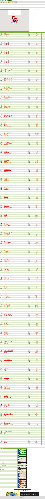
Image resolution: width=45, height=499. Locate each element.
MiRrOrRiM (5, 316)
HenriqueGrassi (36, 215)
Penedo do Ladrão (6, 368)
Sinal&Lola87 (37, 204)
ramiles (36, 206)
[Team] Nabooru (36, 126)
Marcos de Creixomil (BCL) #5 (7, 306)
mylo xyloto (37, 159)
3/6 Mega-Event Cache (6, 89)
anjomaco (37, 198)
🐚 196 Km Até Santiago (6, 34)
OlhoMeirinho (37, 36)
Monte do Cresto (5, 35)
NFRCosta (37, 387)
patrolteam (37, 403)
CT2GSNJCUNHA (36, 295)
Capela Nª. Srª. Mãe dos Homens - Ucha (7, 180)
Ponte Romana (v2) (6, 379)
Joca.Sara (37, 72)
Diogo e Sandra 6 (36, 217)
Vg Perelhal (5, 434)
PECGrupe (3, 463)
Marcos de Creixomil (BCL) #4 (7, 305)
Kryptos (5, 288)
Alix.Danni (37, 144)
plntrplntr (37, 315)
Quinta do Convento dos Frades (7, 388)
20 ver (36, 432)
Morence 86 (37, 141)
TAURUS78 (37, 386)
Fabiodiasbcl (37, 178)
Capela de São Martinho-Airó (6, 178)
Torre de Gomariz (5, 422)
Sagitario (37, 132)
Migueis (36, 378)
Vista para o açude (6, 439)
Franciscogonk (36, 442)
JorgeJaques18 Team (37, 133)
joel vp (36, 261)
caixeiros (37, 313)
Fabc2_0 (37, 342)
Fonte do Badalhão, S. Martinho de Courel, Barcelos (8, 244)
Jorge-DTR (37, 268)
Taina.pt (3, 461)
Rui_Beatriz (37, 186)
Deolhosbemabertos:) (37, 216)
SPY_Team (37, 413)
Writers (5, 443)
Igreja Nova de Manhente (6, 271)
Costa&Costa (37, 241)
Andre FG (37, 123)
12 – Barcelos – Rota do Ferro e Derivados (8, 80)
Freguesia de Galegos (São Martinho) (7, 250)
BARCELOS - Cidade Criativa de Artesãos (8, 143)
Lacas (5, 2)
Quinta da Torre (5, 387)
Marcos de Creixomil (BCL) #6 (7, 307)
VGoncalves (37, 142)
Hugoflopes (37, 195)
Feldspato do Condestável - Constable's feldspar (8, 232)
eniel (36, 207)
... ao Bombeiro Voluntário (6, 72)
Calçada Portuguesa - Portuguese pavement (8, 153)
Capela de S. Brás (6, 168)
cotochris (37, 107)
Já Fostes (37, 278)
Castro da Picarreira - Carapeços (7, 195)
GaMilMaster (37, 105)
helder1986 (37, 187)
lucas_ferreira (37, 188)
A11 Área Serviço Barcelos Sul (7, 106)
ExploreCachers (36, 71)
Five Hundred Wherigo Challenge (7, 233)
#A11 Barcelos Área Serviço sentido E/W (8, 69)
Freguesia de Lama (6, 251)
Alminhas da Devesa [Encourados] (7, 117)
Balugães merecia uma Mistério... (7, 141)
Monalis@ (37, 114)
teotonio (36, 115)
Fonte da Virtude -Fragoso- (6, 243)
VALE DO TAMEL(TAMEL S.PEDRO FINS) (8, 431)
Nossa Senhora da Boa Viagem (7, 333)
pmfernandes (37, 214)
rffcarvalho (37, 124)
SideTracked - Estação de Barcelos (7, 405)
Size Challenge (5, 407)
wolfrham (37, 33)
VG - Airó (5, 432)
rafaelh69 (37, 416)
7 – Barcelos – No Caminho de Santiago (7, 96)
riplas (36, 223)
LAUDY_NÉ (37, 143)
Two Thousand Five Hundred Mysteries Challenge (8, 424)
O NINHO (5, 342)
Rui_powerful (37, 169)
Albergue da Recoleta (6, 114)
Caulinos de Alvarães (6, 198)
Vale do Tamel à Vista (6, 430)
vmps (36, 117)
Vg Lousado (5, 433)
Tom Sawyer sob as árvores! (6, 421)
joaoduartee (37, 406)
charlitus (36, 358)
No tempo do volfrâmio (6, 332)
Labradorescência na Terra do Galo (7, 289)
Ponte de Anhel (5, 377)
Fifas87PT (37, 151)
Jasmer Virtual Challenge (6, 286)
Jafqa (36, 244)
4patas (36, 69)
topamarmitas (37, 314)
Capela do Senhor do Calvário (7, 179)
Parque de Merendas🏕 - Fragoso (7, 361)
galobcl (36, 425)
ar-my (36, 296)
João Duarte (5, 287)
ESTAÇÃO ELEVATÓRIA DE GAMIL (7, 224)
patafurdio (37, 171)
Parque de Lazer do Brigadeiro (7, 359)
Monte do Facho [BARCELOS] (7, 324)
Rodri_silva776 (36, 235)
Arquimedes (37, 324)
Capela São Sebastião (6, 190)
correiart (36, 250)
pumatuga (37, 170)
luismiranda (37, 277)
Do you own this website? (11, 13)
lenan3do (37, 196)
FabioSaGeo (37, 289)
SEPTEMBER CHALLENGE (6, 404)
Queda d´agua (5, 385)
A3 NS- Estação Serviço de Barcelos (7, 107)
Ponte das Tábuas (6, 376)
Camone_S (37, 34)
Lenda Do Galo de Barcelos (6, 296)
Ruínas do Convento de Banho (7, 395)
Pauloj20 (37, 199)
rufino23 (3, 471)
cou (36, 376)
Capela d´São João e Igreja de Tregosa (7, 162)
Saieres (36, 298)
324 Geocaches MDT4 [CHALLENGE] (7, 90)
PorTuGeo (37, 208)
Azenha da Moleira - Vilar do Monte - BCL (8, 132)
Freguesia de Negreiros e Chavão (7, 252)
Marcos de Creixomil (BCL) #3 (7, 304)
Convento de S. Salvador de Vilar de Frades (8, 208)
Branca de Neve (5, 150)
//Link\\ (36, 316)
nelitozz (36, 377)
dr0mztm (37, 125)
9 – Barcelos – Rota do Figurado (7, 98)
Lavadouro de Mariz (6, 295)
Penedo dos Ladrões (6, 369)
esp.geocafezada (36, 134)
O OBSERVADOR (6, 343)
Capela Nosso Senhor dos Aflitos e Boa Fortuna (8, 186)
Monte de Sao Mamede (6, 322)
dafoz (36, 135)
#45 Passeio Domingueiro (6, 61)
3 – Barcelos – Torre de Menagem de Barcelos (8, 88)
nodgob (36, 70)
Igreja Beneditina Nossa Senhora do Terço (8, 259)
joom (36, 150)
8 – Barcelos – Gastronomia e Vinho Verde (8, 97)
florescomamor (36, 352)
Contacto (5, 205)
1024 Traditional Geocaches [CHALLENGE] (8, 78)
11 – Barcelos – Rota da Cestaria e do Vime (8, 79)
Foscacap (37, 35)
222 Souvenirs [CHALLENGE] (7, 87)
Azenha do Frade (5, 134)
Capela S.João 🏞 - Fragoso (6, 188)
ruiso (36, 260)
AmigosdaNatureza (36, 259)
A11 (4, 105)
